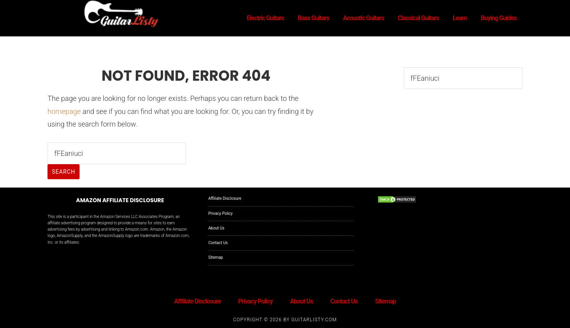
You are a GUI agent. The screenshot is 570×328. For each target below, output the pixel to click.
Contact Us (218, 243)
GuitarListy (119, 15)
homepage (64, 111)
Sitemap (215, 257)
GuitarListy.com (314, 319)
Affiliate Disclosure (224, 198)
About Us (216, 228)
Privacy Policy (220, 213)
